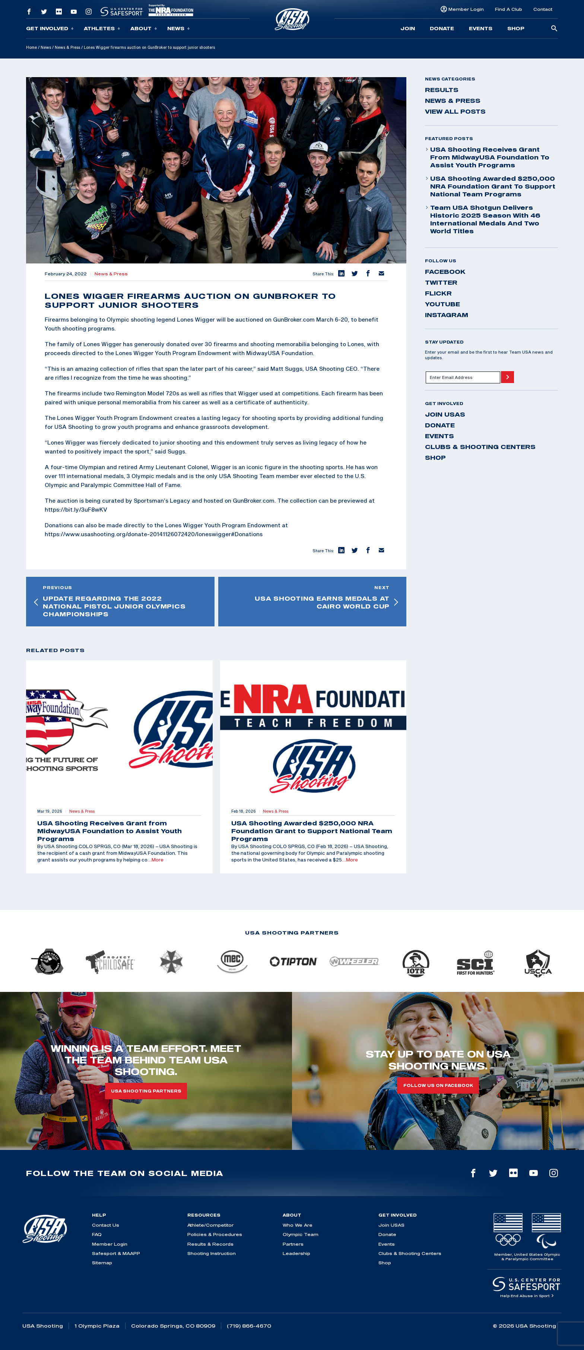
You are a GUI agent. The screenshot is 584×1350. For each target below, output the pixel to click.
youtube (442, 304)
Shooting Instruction (211, 1253)
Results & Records (210, 1244)
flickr (438, 293)
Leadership (296, 1253)
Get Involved (50, 28)
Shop (515, 28)
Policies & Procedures (214, 1234)
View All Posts (455, 111)
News (178, 28)
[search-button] (554, 29)
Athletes (102, 28)
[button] (340, 274)
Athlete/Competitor (210, 1225)
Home (31, 47)
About (143, 28)
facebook (445, 271)
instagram (446, 315)
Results (441, 89)
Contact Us (105, 1225)
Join (407, 28)
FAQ (97, 1234)
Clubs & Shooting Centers (480, 446)
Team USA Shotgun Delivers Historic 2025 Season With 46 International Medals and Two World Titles (482, 219)
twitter (441, 282)
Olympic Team (300, 1234)
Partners (293, 1244)
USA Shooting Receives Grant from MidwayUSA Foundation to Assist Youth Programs (487, 157)
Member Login (466, 9)
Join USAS (445, 414)
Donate (442, 28)
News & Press (67, 47)
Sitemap (102, 1262)
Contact (542, 9)
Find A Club (508, 9)
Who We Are (297, 1225)
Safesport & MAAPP (116, 1253)
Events (480, 28)
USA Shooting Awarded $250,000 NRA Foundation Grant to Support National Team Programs (490, 186)
